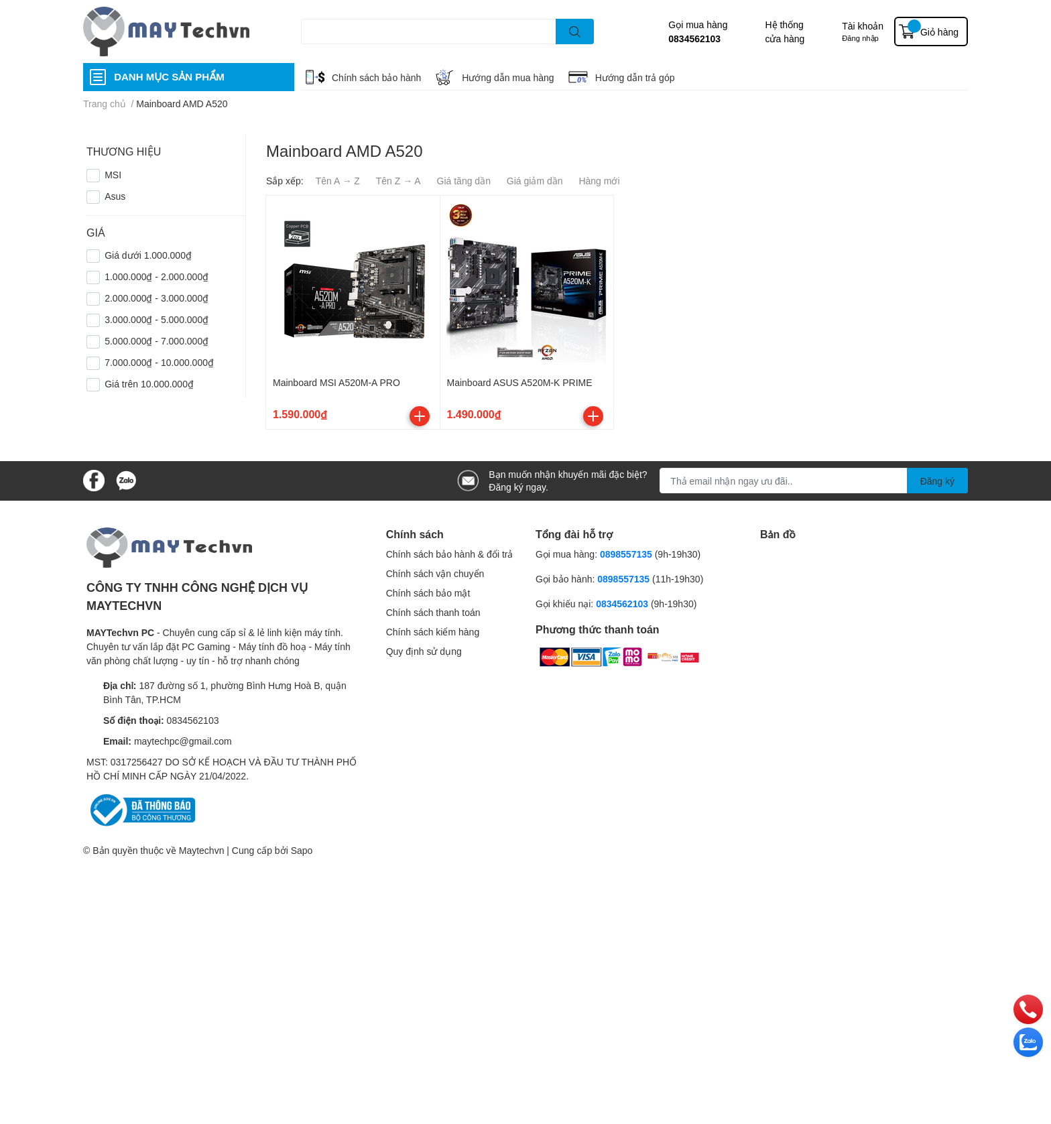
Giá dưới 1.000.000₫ (148, 255)
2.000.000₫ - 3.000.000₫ (156, 298)
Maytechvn (202, 850)
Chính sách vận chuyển (435, 573)
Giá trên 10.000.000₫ (149, 383)
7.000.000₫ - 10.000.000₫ (159, 362)
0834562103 (694, 38)
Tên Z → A (398, 180)
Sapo (302, 850)
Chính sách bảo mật (428, 593)
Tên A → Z (338, 180)
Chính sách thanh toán (433, 612)
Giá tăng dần (464, 180)
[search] (575, 31)
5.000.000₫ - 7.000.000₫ (156, 341)
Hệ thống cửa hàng (784, 31)
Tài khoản (862, 26)
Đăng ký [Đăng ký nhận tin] (937, 481)
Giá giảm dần (535, 180)
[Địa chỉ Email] (814, 480)
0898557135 (626, 554)
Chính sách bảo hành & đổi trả (449, 554)
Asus (115, 196)
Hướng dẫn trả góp (635, 77)
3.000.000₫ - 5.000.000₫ (156, 319)
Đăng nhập (860, 38)
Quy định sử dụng (424, 651)
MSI (113, 174)
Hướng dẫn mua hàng (508, 77)
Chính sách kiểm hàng (433, 631)
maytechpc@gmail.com (183, 741)
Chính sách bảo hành (376, 77)
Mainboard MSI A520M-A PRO (336, 382)
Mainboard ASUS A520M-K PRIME (520, 382)
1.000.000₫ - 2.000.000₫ (156, 276)
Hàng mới (598, 180)
